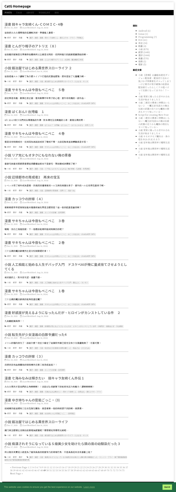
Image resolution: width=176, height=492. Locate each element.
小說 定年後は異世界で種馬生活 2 (154, 150)
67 (99, 467)
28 (99, 464)
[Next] (15, 470)
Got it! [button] (167, 487)
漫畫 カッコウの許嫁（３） (25, 354)
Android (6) (144, 30)
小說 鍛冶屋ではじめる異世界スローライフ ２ (38, 67)
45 (32, 467)
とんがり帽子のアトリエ (54, 59)
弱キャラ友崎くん (51, 38)
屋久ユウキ (64, 38)
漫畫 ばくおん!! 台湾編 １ (24, 111)
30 (105, 464)
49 (67, 469)
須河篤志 (71, 411)
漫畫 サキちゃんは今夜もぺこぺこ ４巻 (35, 132)
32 (111, 464)
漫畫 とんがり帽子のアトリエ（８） (31, 45)
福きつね (71, 189)
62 (84, 467)
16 (63, 464)
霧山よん (76, 281)
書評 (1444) (144, 55)
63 (87, 467)
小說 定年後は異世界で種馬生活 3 (154, 144)
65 (93, 467)
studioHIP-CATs (88, 103)
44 (29, 467)
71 (111, 467)
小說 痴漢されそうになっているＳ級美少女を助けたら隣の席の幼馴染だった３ (63, 441)
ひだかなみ (85, 346)
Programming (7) (147, 36)
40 (17, 467)
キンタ (85, 81)
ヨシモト (84, 281)
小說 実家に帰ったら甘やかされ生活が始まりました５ (154, 98)
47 (38, 467)
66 (96, 467)
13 (54, 464)
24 (87, 464)
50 (47, 467)
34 (117, 464)
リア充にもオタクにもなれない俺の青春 (60, 168)
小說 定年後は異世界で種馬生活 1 (154, 156)
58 (72, 467)
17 (66, 464)
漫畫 (20, 37)
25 (90, 464)
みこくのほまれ (74, 103)
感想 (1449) (144, 52)
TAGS (19, 12)
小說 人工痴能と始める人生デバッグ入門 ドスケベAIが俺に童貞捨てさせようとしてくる (66, 265)
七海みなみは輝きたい (53, 389)
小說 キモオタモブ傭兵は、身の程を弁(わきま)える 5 (154, 138)
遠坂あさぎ (110, 324)
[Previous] (19, 464)
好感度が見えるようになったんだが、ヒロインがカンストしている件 (70, 324)
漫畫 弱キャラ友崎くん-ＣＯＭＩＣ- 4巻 (34, 24)
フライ (72, 38)
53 (56, 467)
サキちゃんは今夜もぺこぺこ (55, 103)
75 (123, 467)
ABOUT (30, 12)
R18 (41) (142, 39)
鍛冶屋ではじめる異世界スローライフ (59, 81)
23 (84, 464)
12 (51, 464)
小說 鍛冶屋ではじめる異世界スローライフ (36, 419)
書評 (14, 37)
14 (57, 464)
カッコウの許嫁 (50, 211)
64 (90, 467)
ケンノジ (102, 454)
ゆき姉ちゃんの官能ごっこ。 (55, 411)
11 (48, 464)
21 (78, 464)
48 (41, 467)
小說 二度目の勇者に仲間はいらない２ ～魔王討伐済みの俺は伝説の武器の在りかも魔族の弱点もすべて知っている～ (154, 107)
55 (62, 467)
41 (20, 467)
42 (23, 467)
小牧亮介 (101, 324)
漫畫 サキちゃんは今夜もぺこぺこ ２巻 (35, 241)
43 (26, 467)
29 (102, 464)
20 (75, 464)
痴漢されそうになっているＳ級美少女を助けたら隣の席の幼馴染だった (71, 454)
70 (108, 467)
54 (59, 467)
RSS (57, 12)
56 (65, 467)
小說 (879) (143, 49)
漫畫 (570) (143, 58)
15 (60, 464)
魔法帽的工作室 (77, 59)
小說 (9, 81)
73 (117, 467)
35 (120, 464)
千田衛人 (80, 38)
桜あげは (76, 346)
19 (72, 464)
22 (81, 464)
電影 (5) (142, 64)
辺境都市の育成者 (51, 189)
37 (127, 464)
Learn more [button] (89, 487)
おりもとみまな (77, 124)
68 (102, 467)
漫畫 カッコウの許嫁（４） (25, 197)
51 (50, 467)
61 (81, 467)
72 (114, 467)
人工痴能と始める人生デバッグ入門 (58, 281)
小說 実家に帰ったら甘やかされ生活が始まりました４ (154, 132)
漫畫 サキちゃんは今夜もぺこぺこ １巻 (35, 289)
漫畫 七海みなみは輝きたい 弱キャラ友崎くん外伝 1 (44, 375)
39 (14, 467)
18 (69, 464)
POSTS (8, 12)
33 (114, 464)
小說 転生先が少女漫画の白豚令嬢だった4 (36, 332)
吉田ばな (81, 389)
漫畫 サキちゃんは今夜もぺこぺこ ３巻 (35, 219)
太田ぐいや (89, 124)
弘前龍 (78, 168)
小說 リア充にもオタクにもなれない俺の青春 (38, 154)
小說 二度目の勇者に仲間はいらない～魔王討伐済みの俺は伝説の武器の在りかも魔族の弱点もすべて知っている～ (154, 122)
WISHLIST (44, 12)
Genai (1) (143, 33)
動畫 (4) (142, 46)
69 (105, 467)
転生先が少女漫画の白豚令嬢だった (58, 346)
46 (35, 467)
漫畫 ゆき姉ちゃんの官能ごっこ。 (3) (32, 397)
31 (108, 464)
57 (69, 467)
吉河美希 (61, 211)
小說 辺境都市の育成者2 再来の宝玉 (32, 176)
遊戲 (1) (142, 61)
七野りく (63, 189)
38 (11, 467)
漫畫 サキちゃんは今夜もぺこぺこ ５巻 (35, 89)
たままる (78, 81)
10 (45, 464)
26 (93, 464)
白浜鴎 (67, 59)
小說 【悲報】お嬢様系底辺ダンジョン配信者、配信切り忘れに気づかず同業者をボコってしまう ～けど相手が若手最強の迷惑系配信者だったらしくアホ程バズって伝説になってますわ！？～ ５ (155, 84)
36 (124, 464)
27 (96, 464)
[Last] (22, 470)
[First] (10, 464)
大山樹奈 (119, 324)
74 (120, 467)
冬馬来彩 (86, 168)
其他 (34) (142, 43)
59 (75, 467)
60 (78, 467)
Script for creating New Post (153, 114)
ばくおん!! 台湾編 (52, 124)
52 (53, 467)
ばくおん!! (65, 124)
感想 (9, 37)
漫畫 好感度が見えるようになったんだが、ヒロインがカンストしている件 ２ (62, 310)
